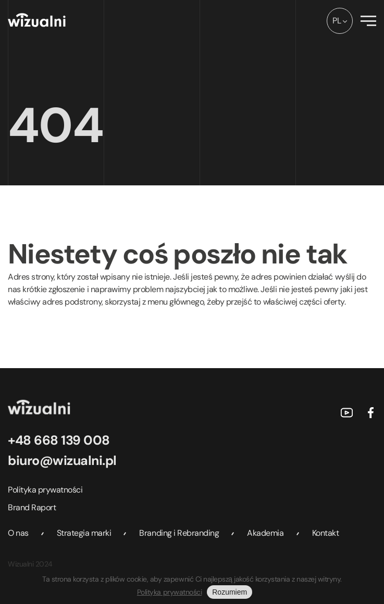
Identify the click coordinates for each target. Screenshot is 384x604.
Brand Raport (32, 507)
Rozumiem (229, 592)
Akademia (265, 532)
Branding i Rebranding (179, 532)
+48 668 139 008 (59, 440)
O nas (18, 532)
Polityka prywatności (45, 489)
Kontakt (325, 532)
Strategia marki (84, 532)
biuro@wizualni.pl (62, 460)
